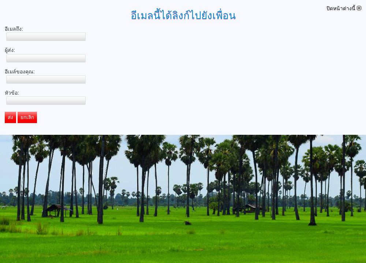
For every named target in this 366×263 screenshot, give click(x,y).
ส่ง (10, 117)
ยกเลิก (27, 117)
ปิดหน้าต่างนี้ (343, 8)
